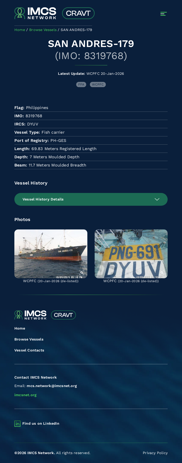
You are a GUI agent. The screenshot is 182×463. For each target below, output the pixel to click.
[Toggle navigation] (164, 14)
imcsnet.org (25, 395)
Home (19, 328)
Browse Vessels (29, 339)
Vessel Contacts (29, 350)
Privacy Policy (155, 453)
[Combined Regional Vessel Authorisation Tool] (54, 13)
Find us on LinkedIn (40, 423)
